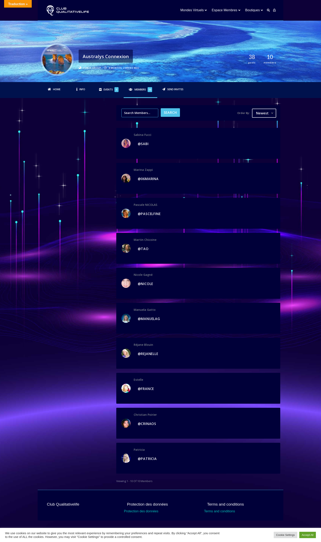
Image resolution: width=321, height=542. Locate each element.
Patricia (139, 450)
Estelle (138, 380)
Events (111, 89)
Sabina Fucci (142, 135)
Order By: (243, 113)
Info (82, 89)
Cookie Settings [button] (285, 534)
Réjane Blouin (143, 345)
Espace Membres (224, 10)
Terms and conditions (219, 511)
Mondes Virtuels (192, 10)
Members (143, 89)
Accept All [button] (307, 534)
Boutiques (252, 10)
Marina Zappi (143, 170)
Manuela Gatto (145, 310)
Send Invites (175, 89)
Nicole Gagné (143, 275)
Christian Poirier (145, 415)
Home (56, 89)
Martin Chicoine (145, 240)
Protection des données (141, 511)
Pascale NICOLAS (145, 205)
